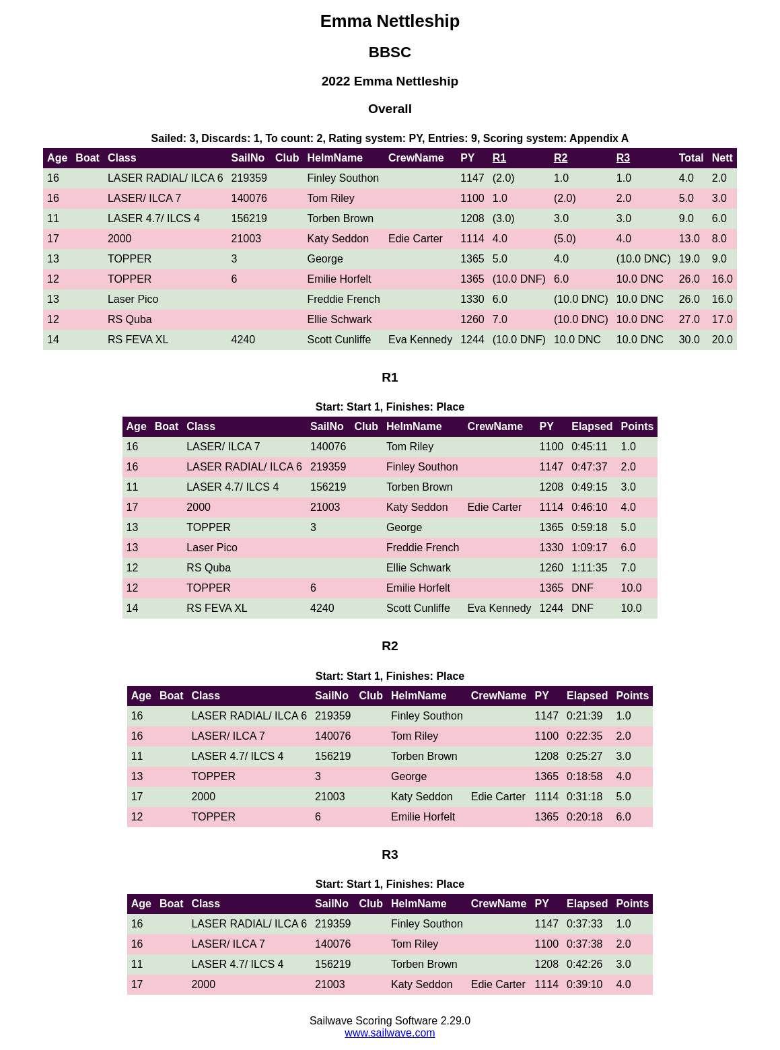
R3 (623, 158)
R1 (499, 158)
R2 (560, 158)
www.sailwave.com (390, 1033)
